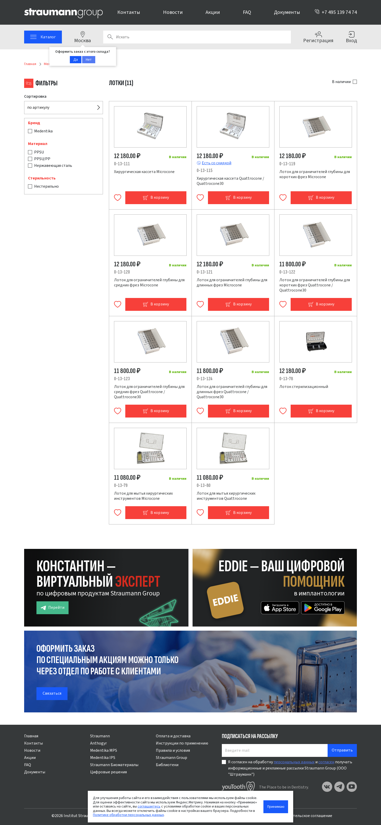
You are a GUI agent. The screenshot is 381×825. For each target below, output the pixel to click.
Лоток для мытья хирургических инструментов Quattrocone (226, 496)
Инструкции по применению (182, 743)
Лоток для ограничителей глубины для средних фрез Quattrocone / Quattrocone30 (149, 392)
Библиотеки (167, 765)
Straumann (100, 736)
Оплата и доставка (173, 736)
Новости (173, 12)
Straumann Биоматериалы (114, 765)
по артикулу (38, 107)
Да (75, 59)
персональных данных (294, 762)
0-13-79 (121, 485)
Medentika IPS (102, 757)
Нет (89, 59)
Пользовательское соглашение (303, 816)
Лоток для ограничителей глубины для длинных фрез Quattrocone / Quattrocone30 (232, 392)
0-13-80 (204, 485)
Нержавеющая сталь (53, 165)
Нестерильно (46, 186)
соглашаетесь (149, 806)
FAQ (247, 12)
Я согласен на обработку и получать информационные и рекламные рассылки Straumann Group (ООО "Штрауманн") (290, 768)
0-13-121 (205, 272)
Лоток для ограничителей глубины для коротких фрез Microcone (314, 174)
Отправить (342, 750)
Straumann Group (171, 757)
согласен (326, 762)
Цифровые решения (108, 772)
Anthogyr (98, 743)
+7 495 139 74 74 (336, 12)
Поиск (110, 37)
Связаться (52, 693)
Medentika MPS (103, 750)
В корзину (156, 198)
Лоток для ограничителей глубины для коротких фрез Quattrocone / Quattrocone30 (314, 285)
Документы (287, 12)
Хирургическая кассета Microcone (144, 172)
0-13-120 (122, 272)
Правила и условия (173, 750)
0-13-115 (204, 171)
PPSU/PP (42, 159)
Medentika (43, 131)
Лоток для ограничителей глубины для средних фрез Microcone (149, 282)
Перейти (52, 608)
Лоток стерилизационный (303, 386)
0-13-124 (205, 379)
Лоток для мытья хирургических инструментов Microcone (143, 496)
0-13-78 (286, 379)
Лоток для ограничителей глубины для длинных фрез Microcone (232, 282)
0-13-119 (287, 164)
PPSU (39, 152)
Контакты (128, 12)
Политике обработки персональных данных (128, 815)
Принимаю (275, 806)
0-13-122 (287, 272)
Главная (31, 736)
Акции (213, 12)
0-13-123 (122, 379)
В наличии (341, 82)
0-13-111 (122, 164)
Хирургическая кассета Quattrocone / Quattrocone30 (230, 181)
